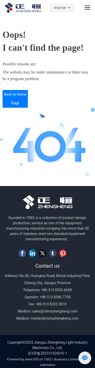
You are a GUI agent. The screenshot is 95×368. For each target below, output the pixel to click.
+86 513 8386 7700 (54, 297)
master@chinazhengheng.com (55, 318)
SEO (49, 359)
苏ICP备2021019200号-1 (47, 353)
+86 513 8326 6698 (56, 290)
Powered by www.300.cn (25, 359)
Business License (67, 359)
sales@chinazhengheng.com (54, 311)
